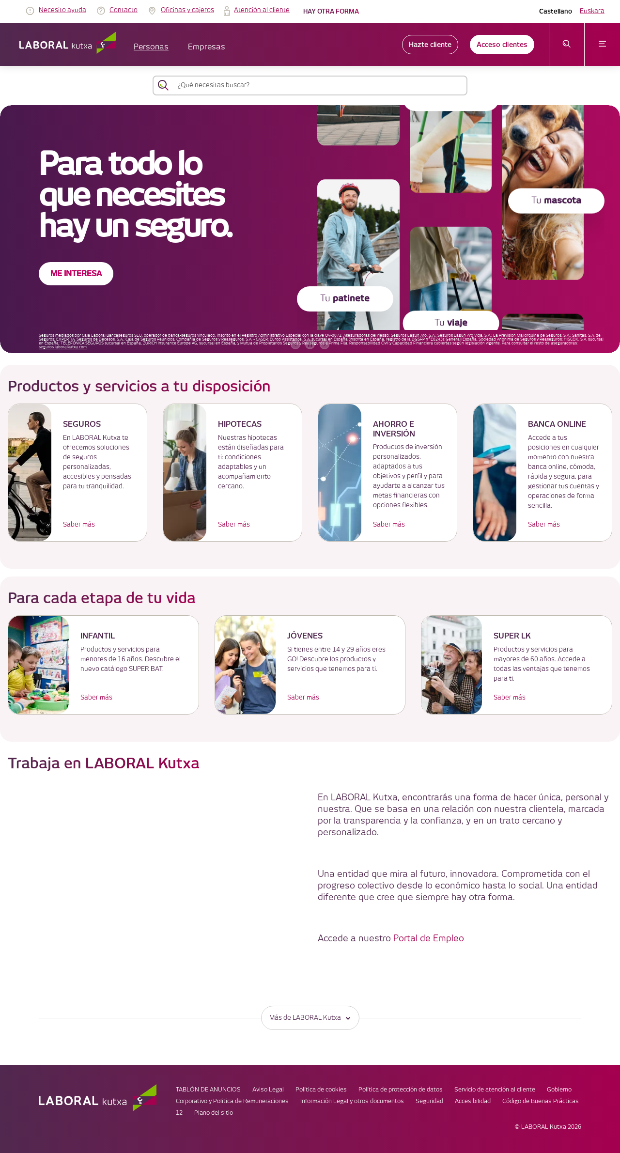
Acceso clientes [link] (502, 44)
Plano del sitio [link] (213, 1113)
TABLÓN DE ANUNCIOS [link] (208, 1089)
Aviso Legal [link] (268, 1089)
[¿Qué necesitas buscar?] (319, 85)
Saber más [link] (79, 525)
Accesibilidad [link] (473, 1101)
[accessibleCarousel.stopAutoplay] (310, 344)
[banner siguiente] (324, 344)
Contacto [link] (123, 10)
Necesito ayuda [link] (62, 10)
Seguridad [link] (429, 1101)
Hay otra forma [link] (331, 11)
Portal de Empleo (428, 939)
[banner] (310, 229)
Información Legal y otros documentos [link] (352, 1101)
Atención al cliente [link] (262, 10)
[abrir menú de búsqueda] (567, 44)
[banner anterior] (295, 344)
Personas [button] (151, 47)
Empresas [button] (206, 47)
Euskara (592, 11)
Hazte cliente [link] (430, 44)
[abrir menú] (602, 44)
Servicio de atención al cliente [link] (494, 1089)
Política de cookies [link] (321, 1089)
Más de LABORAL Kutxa (310, 1017)
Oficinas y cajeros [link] (187, 10)
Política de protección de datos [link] (400, 1089)
